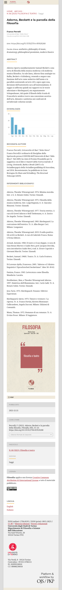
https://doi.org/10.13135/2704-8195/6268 (28, 43)
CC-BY (10, 523)
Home (10, 11)
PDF (12, 397)
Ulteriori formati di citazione (21, 435)
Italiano (10, 510)
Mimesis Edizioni (22, 523)
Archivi (18, 11)
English (10, 506)
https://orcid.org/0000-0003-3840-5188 (18, 36)
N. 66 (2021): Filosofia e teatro (22, 14)
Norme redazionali (39, 523)
